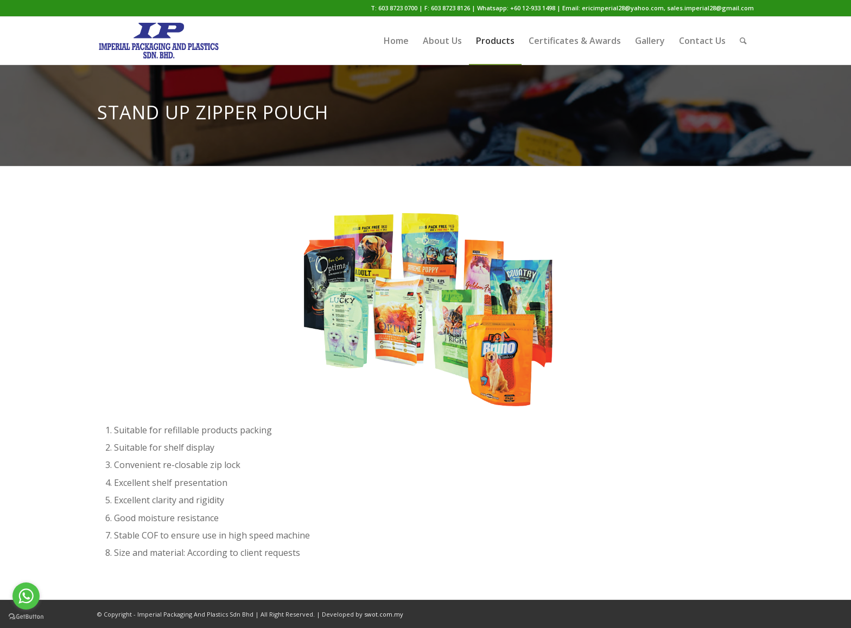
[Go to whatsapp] (26, 596)
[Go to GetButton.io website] (26, 616)
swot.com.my (383, 614)
